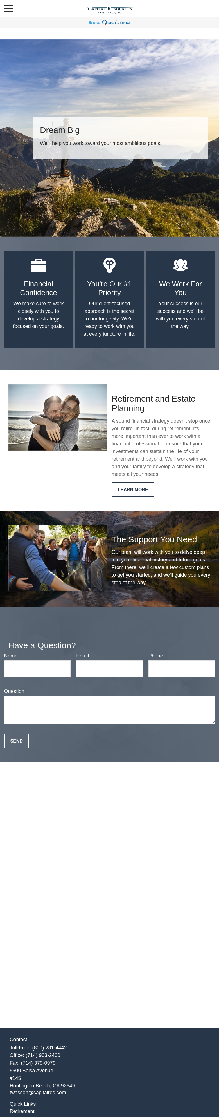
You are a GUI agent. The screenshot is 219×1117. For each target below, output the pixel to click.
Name (11, 656)
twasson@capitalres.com (38, 1092)
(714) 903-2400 (43, 1055)
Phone (155, 656)
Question (14, 691)
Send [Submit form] (16, 741)
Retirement (22, 1111)
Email (82, 656)
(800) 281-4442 (49, 1048)
